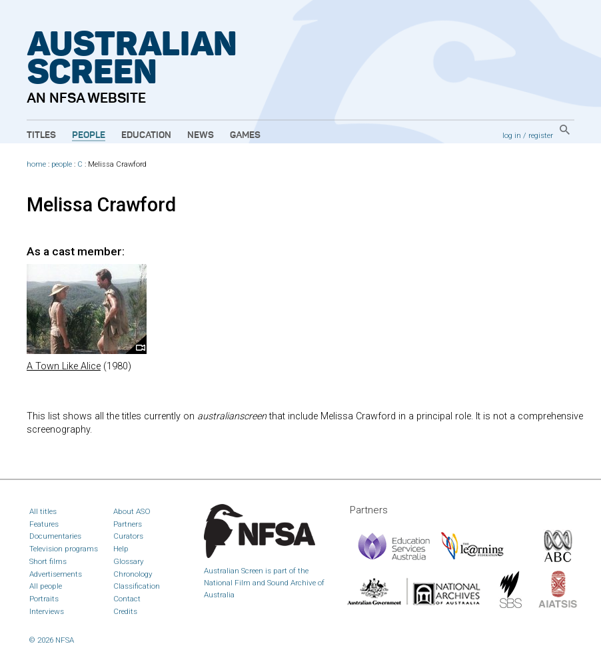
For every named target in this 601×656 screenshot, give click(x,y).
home (36, 164)
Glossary (128, 561)
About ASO (132, 511)
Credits (125, 611)
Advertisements (55, 574)
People (88, 135)
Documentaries (55, 536)
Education (146, 135)
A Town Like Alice (64, 366)
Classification (136, 586)
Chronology (133, 574)
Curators (128, 536)
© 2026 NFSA (51, 640)
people (61, 164)
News (200, 135)
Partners (127, 524)
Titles (41, 135)
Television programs (63, 548)
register (540, 135)
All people (45, 586)
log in (511, 135)
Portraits (44, 598)
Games (245, 135)
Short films (48, 561)
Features (44, 524)
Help (121, 548)
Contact (127, 598)
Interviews (46, 611)
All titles (43, 511)
